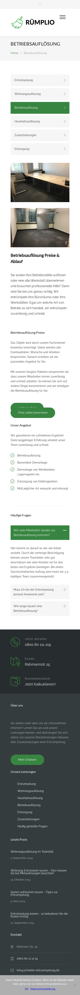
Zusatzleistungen (25, 135)
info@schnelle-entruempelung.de (38, 970)
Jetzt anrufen (36, 638)
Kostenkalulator (38, 678)
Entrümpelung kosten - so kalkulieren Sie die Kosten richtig (39, 915)
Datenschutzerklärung (42, 989)
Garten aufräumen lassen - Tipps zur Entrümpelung (34, 893)
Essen (30, 658)
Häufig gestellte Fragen (32, 826)
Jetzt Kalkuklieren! (40, 684)
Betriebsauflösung (26, 107)
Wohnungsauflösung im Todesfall (32, 851)
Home (14, 53)
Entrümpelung (24, 80)
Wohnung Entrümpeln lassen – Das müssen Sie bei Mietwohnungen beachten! (39, 872)
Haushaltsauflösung (27, 121)
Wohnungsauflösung (28, 93)
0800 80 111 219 (38, 644)
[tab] (40, 532)
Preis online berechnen (32, 412)
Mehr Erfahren (27, 759)
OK (26, 989)
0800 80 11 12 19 (27, 958)
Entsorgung (22, 148)
